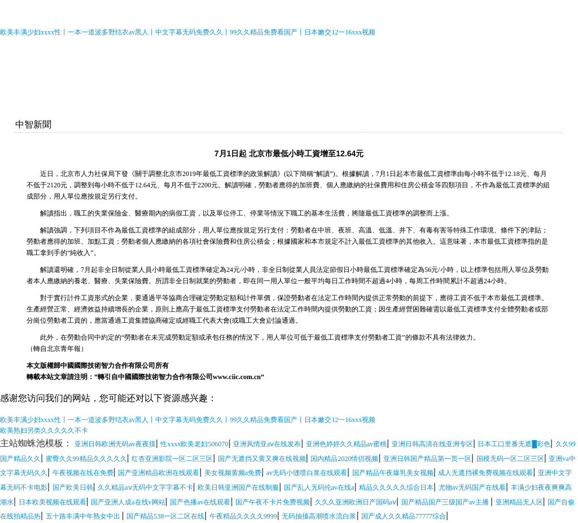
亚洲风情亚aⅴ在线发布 (267, 444)
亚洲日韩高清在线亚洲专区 (432, 444)
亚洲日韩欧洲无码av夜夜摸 (115, 444)
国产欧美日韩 (72, 487)
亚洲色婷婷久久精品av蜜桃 (346, 444)
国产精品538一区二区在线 (165, 516)
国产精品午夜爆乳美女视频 (393, 473)
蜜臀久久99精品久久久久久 (86, 459)
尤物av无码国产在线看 (472, 487)
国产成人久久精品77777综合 (403, 516)
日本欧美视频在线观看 (52, 502)
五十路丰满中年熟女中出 (84, 516)
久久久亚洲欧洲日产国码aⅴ (355, 502)
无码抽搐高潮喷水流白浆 (319, 516)
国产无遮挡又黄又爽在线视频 (262, 459)
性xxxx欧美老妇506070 (194, 444)
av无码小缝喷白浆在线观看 (306, 473)
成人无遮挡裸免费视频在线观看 (485, 473)
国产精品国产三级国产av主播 (446, 502)
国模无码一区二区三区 (510, 459)
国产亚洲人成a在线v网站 (128, 502)
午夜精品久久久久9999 (243, 516)
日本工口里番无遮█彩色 (514, 444)
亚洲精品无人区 (519, 502)
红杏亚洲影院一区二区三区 (172, 459)
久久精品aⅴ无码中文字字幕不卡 (145, 487)
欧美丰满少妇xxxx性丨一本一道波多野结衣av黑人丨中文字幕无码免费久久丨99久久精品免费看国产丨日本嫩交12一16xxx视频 (187, 32)
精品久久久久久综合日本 (396, 487)
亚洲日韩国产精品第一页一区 (427, 459)
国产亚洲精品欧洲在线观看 (158, 473)
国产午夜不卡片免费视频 (272, 502)
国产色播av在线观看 (200, 502)
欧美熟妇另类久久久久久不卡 (44, 430)
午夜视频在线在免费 (82, 473)
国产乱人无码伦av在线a (319, 487)
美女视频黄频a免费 (232, 473)
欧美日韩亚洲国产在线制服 (238, 487)
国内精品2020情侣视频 (344, 459)
